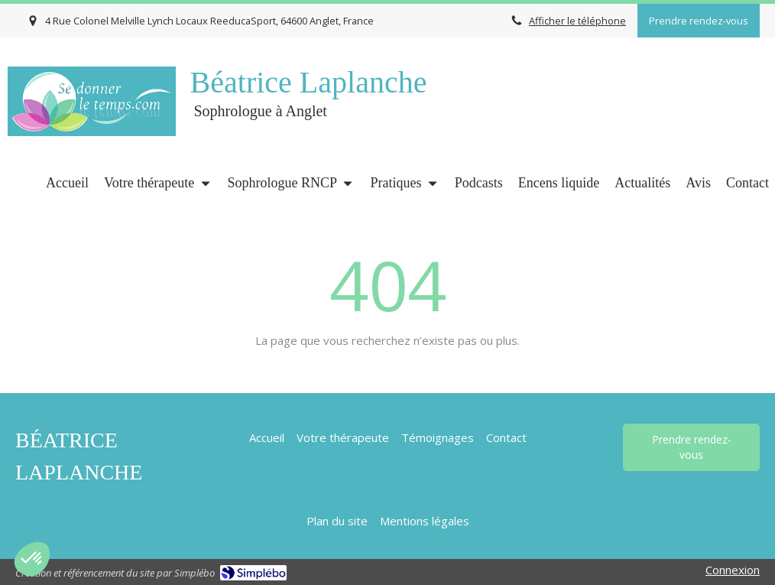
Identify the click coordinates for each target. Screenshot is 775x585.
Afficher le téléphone (577, 21)
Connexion (732, 569)
